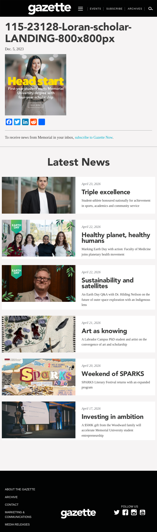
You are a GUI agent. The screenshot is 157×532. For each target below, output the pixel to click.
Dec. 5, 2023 (14, 49)
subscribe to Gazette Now (93, 137)
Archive (11, 497)
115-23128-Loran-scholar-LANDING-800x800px (68, 32)
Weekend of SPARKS (113, 374)
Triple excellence (106, 192)
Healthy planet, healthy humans (116, 237)
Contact (12, 504)
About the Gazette (20, 489)
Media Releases (17, 524)
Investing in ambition (113, 416)
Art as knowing (104, 331)
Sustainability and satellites (107, 283)
